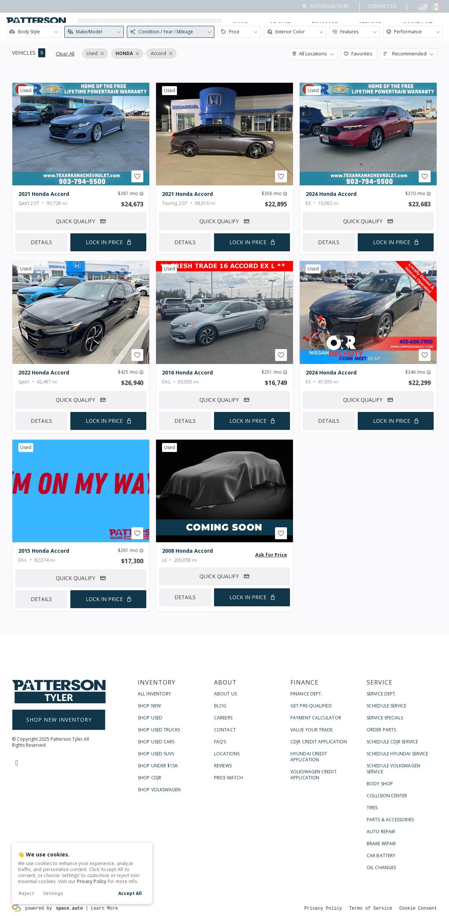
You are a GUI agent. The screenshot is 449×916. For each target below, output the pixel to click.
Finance (324, 25)
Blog (220, 784)
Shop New (149, 784)
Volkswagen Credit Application (313, 853)
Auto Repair (381, 910)
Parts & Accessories (390, 898)
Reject (26, 893)
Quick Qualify (81, 221)
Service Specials (385, 796)
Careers (223, 796)
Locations (226, 832)
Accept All (130, 893)
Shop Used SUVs (156, 832)
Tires (372, 886)
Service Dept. (381, 772)
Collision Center (387, 874)
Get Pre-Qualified (311, 784)
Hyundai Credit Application (308, 835)
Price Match (228, 856)
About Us (225, 772)
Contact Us (382, 6)
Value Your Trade (311, 808)
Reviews (223, 844)
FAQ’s (220, 820)
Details (41, 242)
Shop (240, 25)
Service (369, 25)
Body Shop (380, 862)
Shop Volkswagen (159, 868)
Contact (417, 25)
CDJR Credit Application (318, 820)
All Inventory (154, 772)
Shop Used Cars (156, 820)
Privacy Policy (92, 881)
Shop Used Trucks (159, 808)
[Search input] (150, 25)
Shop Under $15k (158, 844)
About (280, 25)
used (25, 90)
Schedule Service (387, 784)
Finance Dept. (306, 772)
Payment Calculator (315, 796)
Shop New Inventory (59, 797)
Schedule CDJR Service (392, 820)
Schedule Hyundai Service (397, 832)
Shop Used (150, 796)
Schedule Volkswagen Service (393, 847)
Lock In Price (104, 242)
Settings (53, 893)
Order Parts (381, 808)
